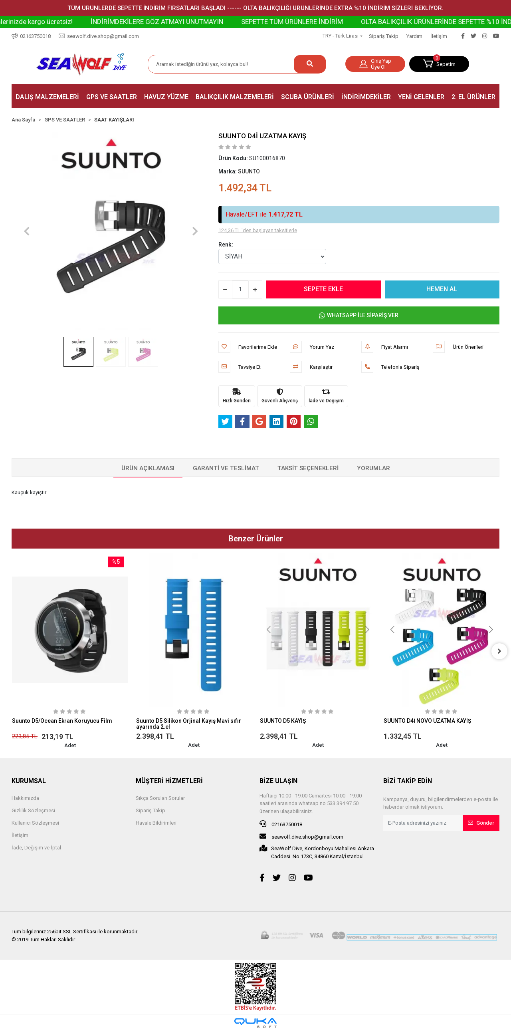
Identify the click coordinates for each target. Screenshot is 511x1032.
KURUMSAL (29, 781)
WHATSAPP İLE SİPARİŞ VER (358, 315)
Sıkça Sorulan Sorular (160, 798)
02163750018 (280, 823)
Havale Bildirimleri (156, 823)
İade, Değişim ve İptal (36, 848)
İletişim (438, 36)
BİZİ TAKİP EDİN (407, 781)
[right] (499, 651)
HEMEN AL (442, 289)
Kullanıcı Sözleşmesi (35, 823)
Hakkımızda (25, 798)
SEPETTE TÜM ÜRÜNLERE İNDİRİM (321, 22)
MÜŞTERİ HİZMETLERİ (169, 781)
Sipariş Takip (383, 36)
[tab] (147, 468)
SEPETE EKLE (323, 289)
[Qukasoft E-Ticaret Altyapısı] (255, 1023)
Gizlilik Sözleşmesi (33, 810)
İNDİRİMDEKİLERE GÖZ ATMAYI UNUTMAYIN (186, 22)
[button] (439, 64)
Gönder (481, 823)
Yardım (414, 36)
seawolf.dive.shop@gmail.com (301, 836)
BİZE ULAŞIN (278, 781)
